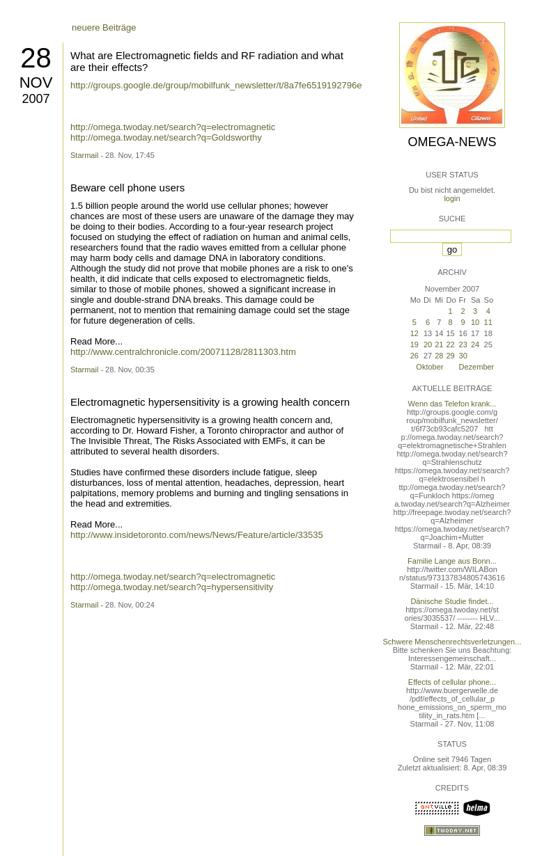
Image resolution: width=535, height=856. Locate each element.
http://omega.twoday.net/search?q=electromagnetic (172, 127)
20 (428, 344)
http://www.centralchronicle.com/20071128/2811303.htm (183, 352)
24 (475, 344)
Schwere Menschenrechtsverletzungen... (452, 641)
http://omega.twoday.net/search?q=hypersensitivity (171, 587)
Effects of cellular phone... (452, 682)
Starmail (84, 155)
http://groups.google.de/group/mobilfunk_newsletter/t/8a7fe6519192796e (216, 85)
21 (439, 344)
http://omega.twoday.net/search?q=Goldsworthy (166, 137)
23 (463, 344)
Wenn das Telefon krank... (452, 403)
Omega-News (452, 142)
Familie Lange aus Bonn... (452, 561)
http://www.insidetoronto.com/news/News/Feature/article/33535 (196, 535)
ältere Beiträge (101, 555)
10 (475, 322)
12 (414, 333)
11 (488, 322)
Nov (36, 82)
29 (450, 355)
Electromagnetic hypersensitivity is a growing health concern (210, 402)
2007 (35, 99)
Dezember (477, 367)
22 (450, 344)
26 (414, 355)
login (452, 198)
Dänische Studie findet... (451, 601)
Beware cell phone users (127, 187)
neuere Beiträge (104, 27)
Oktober (429, 367)
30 (463, 355)
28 (36, 57)
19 (414, 344)
